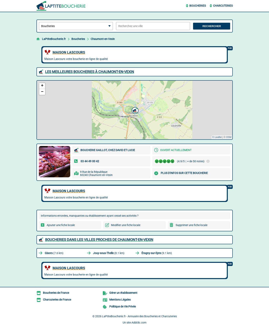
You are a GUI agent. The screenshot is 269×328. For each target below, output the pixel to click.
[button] (135, 110)
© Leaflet (217, 137)
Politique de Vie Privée (122, 306)
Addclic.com (138, 322)
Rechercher (211, 26)
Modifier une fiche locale (125, 225)
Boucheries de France (56, 292)
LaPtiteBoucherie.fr (54, 39)
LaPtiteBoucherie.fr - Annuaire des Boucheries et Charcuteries (139, 316)
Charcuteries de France (57, 299)
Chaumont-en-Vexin (103, 39)
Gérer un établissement (123, 292)
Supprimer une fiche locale (191, 225)
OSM (228, 137)
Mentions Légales (120, 299)
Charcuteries (223, 5)
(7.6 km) (54, 253)
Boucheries (197, 5)
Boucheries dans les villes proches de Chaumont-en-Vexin (99, 240)
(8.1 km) (108, 253)
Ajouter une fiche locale (61, 225)
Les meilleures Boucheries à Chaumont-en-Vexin (89, 72)
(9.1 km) (156, 253)
